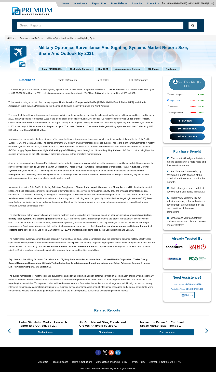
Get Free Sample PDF (187, 83)
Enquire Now (187, 128)
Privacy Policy (138, 362)
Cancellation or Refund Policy (111, 362)
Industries (80, 3)
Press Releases (60, 362)
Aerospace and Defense (31, 38)
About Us (137, 3)
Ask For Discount (187, 136)
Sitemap (153, 362)
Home (65, 3)
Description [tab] (27, 80)
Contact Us (153, 3)
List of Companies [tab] (138, 80)
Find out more (45, 332)
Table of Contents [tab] (67, 80)
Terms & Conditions (82, 362)
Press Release (119, 3)
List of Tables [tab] (102, 80)
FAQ (179, 362)
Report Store (99, 3)
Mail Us (187, 295)
